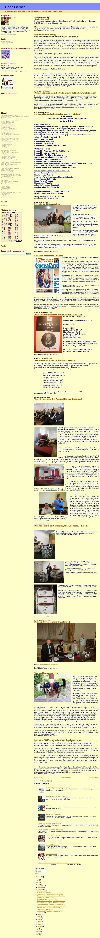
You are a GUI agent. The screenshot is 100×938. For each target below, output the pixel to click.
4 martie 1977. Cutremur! (52, 845)
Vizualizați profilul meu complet (9, 34)
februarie (40, 924)
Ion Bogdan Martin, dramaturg (8, 153)
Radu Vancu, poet (5, 182)
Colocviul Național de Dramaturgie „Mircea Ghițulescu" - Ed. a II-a (61, 526)
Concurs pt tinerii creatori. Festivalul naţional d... (50, 894)
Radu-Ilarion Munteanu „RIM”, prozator (10, 185)
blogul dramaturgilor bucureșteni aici (49, 664)
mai (39, 919)
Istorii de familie (5, 43)
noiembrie (40, 887)
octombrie (40, 889)
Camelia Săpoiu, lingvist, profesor (9, 129)
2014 (37, 884)
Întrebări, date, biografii (6, 195)
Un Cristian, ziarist (5, 193)
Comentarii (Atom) (47, 781)
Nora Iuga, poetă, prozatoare (8, 173)
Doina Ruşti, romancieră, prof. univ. (9, 139)
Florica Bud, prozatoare (6, 147)
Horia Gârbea (15, 7)
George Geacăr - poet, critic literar (9, 150)
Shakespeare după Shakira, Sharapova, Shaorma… (55, 360)
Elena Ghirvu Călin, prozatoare (8, 142)
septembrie (41, 912)
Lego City (48, 805)
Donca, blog (4, 140)
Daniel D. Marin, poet (6, 135)
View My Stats (4, 205)
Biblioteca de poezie (6, 123)
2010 (37, 933)
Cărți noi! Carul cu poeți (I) (45, 35)
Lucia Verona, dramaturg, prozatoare (10, 159)
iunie (39, 918)
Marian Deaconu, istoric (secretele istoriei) (11, 162)
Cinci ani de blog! (41, 19)
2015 (37, 882)
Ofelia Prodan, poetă (6, 176)
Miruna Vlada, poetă (6, 169)
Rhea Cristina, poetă (6, 187)
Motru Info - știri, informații (7, 170)
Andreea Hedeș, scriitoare (7, 122)
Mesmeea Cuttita (5, 165)
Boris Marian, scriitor (6, 127)
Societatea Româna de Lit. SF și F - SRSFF (11, 192)
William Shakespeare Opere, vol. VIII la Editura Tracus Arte (58, 314)
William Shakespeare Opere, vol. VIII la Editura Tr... (51, 901)
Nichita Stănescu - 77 (51, 854)
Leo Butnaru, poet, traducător (8, 157)
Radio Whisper (4, 180)
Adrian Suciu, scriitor (6, 117)
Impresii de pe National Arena (53, 814)
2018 (37, 879)
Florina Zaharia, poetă (6, 149)
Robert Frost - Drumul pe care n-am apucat (49, 823)
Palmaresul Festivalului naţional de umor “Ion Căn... (51, 896)
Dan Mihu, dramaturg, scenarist (8, 133)
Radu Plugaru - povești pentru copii (9, 181)
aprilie (39, 921)
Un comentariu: (53, 87)
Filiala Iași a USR (5, 146)
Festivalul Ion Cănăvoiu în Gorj (47, 204)
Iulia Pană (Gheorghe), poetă (8, 156)
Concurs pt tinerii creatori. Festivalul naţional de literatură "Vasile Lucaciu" (65, 93)
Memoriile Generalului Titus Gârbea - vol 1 (57, 796)
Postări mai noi (38, 777)
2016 (37, 880)
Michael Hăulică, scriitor (7, 167)
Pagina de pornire (66, 777)
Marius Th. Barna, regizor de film (9, 164)
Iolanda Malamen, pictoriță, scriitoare (10, 152)
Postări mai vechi (94, 777)
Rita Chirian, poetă (5, 188)
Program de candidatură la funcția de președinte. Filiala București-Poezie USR (59, 863)
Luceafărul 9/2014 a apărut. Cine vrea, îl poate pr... (51, 911)
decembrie (41, 885)
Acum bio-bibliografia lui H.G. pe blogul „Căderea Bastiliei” (15, 116)
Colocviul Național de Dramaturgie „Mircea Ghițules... (51, 906)
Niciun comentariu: (54, 198)
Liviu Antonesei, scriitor (6, 158)
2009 (37, 934)
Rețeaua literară (5, 186)
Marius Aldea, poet (5, 163)
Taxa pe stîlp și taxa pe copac (46, 673)
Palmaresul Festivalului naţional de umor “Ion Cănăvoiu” (57, 114)
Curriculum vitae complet (7, 42)
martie (39, 923)
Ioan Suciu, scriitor (5, 151)
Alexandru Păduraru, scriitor (8, 121)
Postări (38, 871)
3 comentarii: (52, 30)
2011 (37, 931)
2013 (37, 928)
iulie (39, 916)
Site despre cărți (5, 191)
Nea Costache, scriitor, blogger (8, 171)
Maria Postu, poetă (5, 161)
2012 (37, 929)
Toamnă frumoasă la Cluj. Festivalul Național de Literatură (58, 399)
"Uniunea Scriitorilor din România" (9, 115)
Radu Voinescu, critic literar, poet (9, 183)
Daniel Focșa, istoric (6, 136)
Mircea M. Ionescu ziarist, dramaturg (10, 168)
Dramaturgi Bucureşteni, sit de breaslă (10, 141)
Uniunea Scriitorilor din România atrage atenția (50, 829)
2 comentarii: (52, 108)
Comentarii (39, 874)
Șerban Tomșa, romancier (7, 197)
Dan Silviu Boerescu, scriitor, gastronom (10, 134)
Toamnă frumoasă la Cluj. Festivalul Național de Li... (51, 904)
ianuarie (40, 926)
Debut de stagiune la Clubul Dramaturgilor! (52, 622)
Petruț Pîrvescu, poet (6, 179)
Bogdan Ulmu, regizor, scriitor (8, 126)
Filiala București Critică (6, 144)
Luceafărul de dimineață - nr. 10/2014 (49, 256)
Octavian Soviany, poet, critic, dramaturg (11, 175)
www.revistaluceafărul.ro (72, 770)
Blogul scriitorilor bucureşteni (8, 124)
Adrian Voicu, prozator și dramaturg (9, 118)
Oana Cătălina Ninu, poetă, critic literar (10, 174)
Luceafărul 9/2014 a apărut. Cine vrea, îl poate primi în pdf (58, 740)
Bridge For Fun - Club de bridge (8, 128)
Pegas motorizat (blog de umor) (8, 177)
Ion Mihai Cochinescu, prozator (8, 155)
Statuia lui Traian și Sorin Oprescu (55, 836)
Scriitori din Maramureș (6, 189)
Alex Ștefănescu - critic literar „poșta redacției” (12, 120)
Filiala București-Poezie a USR (8, 145)
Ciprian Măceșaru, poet (6, 130)
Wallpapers (4, 194)
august (40, 914)
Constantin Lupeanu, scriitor (8, 132)
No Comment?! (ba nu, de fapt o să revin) (57, 787)
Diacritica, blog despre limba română (10, 138)
